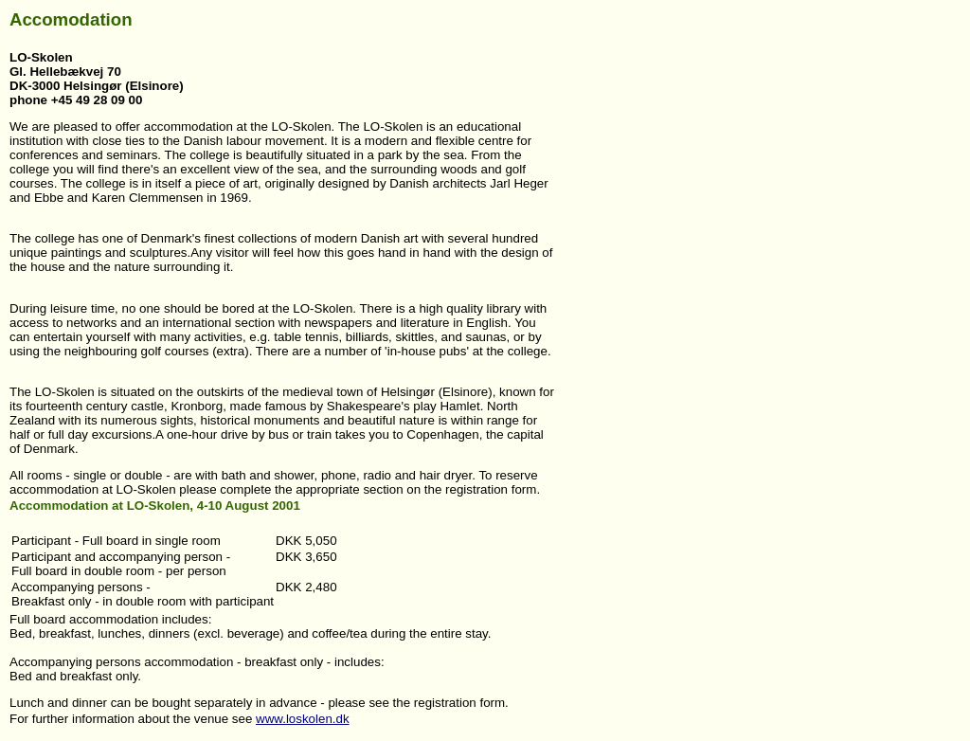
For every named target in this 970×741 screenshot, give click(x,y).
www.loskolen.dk (303, 719)
